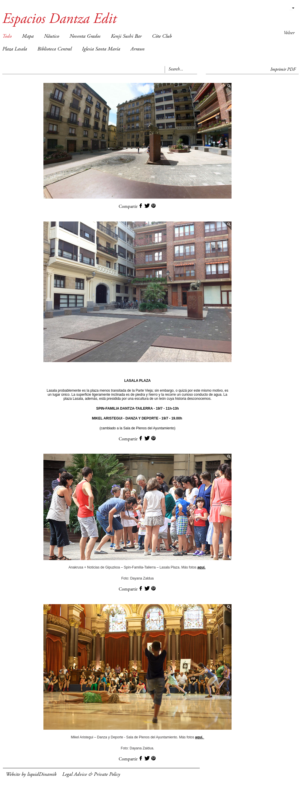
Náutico (51, 36)
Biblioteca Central (54, 49)
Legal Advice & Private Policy (91, 774)
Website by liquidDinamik (31, 774)
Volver (289, 33)
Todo (7, 36)
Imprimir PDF (283, 69)
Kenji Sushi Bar (126, 36)
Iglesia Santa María (101, 49)
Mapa (28, 36)
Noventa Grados (84, 36)
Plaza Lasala (14, 49)
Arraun (137, 49)
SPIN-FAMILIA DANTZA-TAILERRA (124, 408)
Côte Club (162, 36)
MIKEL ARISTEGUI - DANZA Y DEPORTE (125, 418)
